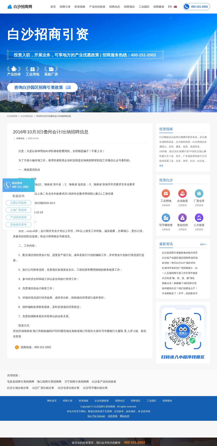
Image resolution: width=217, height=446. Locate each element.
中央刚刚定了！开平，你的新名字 (180, 293)
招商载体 (167, 400)
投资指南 (79, 6)
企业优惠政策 (102, 400)
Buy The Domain (96, 416)
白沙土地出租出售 (18, 387)
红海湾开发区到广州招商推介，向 (180, 268)
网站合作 (124, 416)
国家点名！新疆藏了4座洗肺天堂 (179, 283)
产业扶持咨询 (18, 217)
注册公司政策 (18, 202)
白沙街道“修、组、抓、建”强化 (178, 278)
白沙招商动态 (27, 116)
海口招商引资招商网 (49, 381)
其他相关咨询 (18, 224)
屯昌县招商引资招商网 (20, 381)
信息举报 (112, 416)
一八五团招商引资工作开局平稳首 (180, 273)
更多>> (203, 244)
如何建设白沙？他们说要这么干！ (180, 288)
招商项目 (129, 6)
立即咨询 (166, 205)
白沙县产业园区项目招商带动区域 (180, 257)
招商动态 (114, 6)
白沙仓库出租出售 (68, 387)
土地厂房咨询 (18, 210)
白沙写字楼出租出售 (95, 387)
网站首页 (52, 400)
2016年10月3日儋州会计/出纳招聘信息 (53, 116)
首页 (53, 6)
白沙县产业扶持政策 (104, 381)
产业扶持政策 (97, 6)
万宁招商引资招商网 (76, 381)
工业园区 (144, 6)
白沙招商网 (12, 116)
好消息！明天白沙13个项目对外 (179, 263)
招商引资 (65, 6)
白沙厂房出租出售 (43, 387)
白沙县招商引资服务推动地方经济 (180, 252)
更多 (161, 166)
